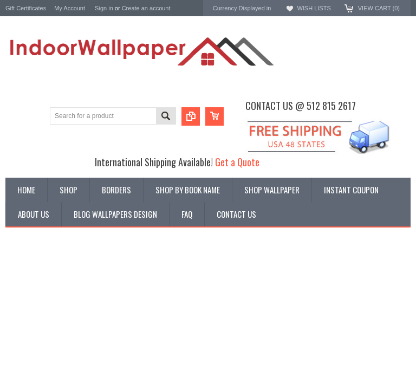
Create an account (146, 8)
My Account (69, 8)
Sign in (104, 8)
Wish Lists (313, 8)
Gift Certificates (25, 8)
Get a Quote (237, 161)
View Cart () (379, 8)
